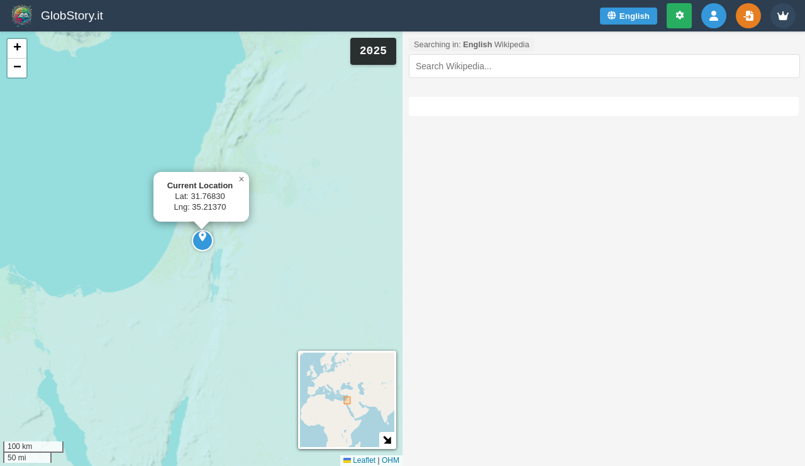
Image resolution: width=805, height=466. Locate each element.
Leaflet (359, 460)
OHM (390, 460)
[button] (202, 240)
